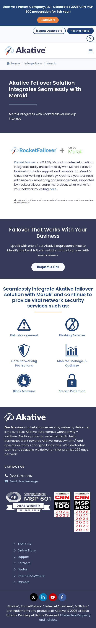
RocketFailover (25, 162)
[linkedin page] (43, 597)
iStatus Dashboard (49, 31)
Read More (48, 20)
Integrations (33, 63)
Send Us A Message (21, 481)
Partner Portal (80, 31)
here (52, 189)
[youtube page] (53, 597)
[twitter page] (34, 597)
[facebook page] (62, 597)
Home (13, 63)
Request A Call (48, 267)
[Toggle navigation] (89, 50)
